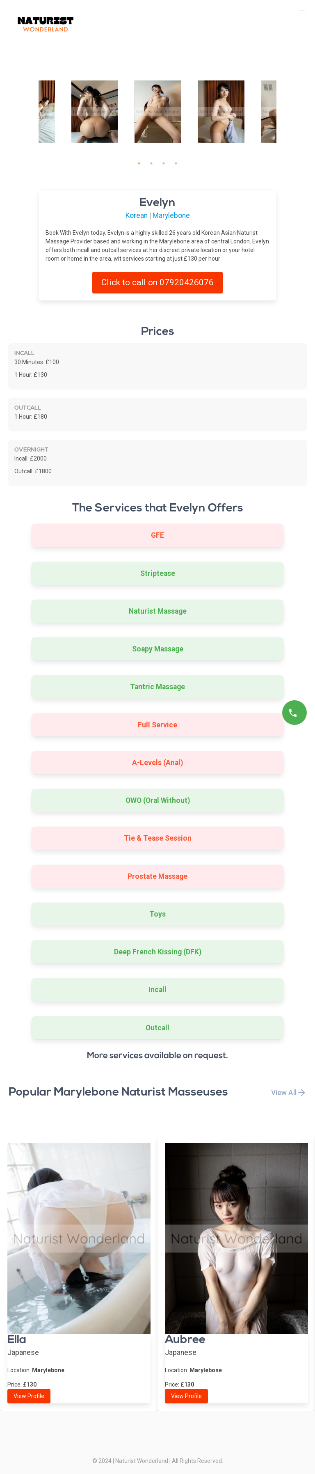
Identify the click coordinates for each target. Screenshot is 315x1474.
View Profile (29, 1396)
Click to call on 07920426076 (157, 282)
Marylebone (171, 215)
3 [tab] (164, 163)
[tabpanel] (158, 111)
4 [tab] (176, 163)
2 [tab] (151, 163)
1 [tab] (139, 163)
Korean (137, 215)
